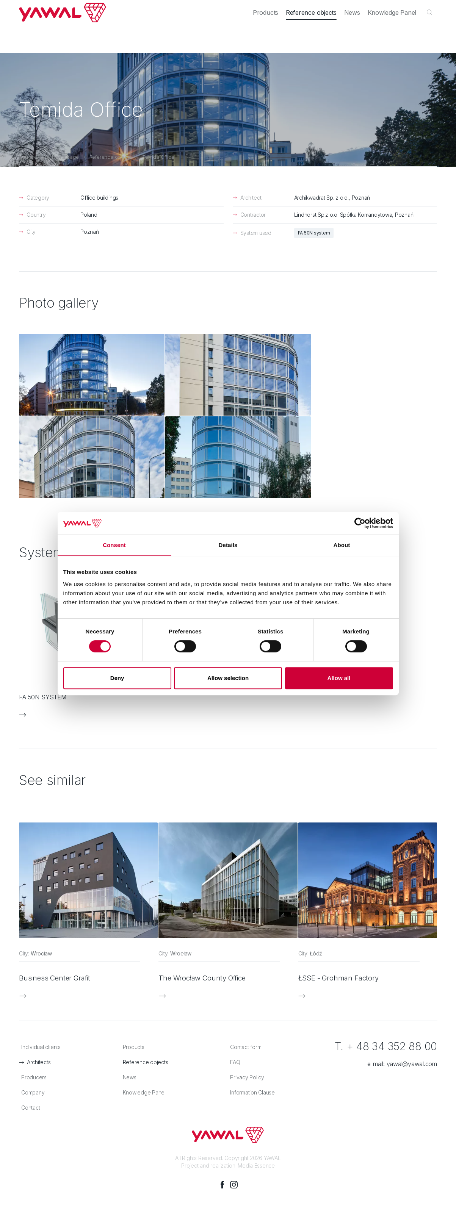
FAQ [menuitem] (233, 956)
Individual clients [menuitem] (38, 8)
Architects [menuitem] (82, 8)
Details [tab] (228, 545)
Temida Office (158, 157)
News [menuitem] (358, 35)
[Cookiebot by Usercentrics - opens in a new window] (360, 523)
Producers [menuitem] (117, 8)
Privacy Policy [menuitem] (245, 971)
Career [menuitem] (343, 8)
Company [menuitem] (311, 8)
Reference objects (110, 157)
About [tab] (342, 545)
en (429, 8)
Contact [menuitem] (372, 8)
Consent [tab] (114, 545)
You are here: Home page (49, 157)
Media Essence (256, 1059)
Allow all (339, 678)
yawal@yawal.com (412, 958)
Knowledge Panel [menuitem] (394, 35)
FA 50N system (314, 233)
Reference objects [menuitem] (320, 35)
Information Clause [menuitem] (250, 986)
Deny (117, 678)
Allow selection (228, 678)
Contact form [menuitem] (243, 941)
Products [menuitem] (278, 35)
